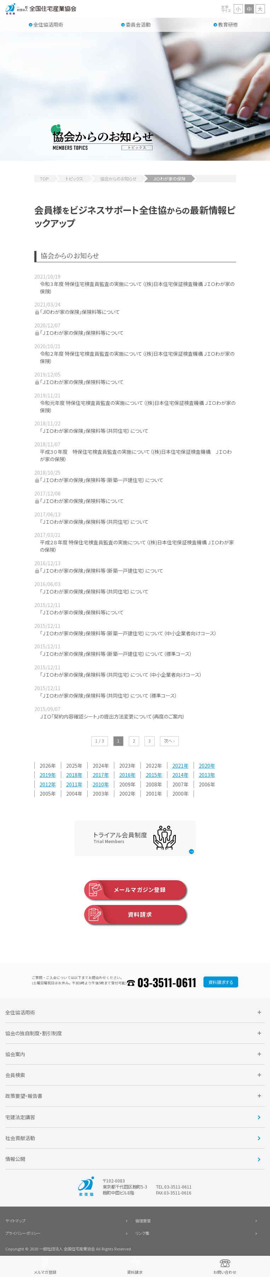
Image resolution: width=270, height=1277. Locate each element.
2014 (178, 774)
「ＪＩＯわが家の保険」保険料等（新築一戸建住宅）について (101, 479)
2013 (204, 774)
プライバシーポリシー (23, 1233)
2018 (71, 774)
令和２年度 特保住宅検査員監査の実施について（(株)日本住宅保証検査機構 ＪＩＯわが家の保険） (137, 357)
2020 (204, 765)
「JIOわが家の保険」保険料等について (80, 311)
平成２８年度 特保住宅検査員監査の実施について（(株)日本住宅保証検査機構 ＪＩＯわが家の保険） (137, 546)
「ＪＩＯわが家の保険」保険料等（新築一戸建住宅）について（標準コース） (116, 653)
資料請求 (118, 914)
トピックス (74, 179)
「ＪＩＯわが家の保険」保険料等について (82, 332)
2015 (151, 774)
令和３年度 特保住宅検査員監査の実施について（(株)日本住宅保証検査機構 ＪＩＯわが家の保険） (137, 287)
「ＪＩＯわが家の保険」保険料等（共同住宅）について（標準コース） (108, 695)
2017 (98, 774)
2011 (71, 784)
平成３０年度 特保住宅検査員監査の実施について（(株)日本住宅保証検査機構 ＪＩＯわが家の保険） (136, 455)
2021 (178, 765)
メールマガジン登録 (125, 889)
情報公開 (15, 1158)
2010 (98, 784)
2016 (125, 774)
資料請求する (220, 982)
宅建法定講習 (20, 1117)
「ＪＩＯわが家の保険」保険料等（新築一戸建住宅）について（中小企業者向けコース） (128, 633)
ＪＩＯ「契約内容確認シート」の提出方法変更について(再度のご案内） (112, 716)
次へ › (169, 741)
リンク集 (142, 1233)
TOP (44, 179)
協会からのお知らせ (118, 179)
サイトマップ (15, 1221)
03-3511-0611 (166, 982)
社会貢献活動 (20, 1137)
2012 (45, 784)
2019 (45, 774)
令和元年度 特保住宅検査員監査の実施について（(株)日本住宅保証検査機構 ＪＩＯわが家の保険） (138, 406)
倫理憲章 (143, 1221)
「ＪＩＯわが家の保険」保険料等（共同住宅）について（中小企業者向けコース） (121, 674)
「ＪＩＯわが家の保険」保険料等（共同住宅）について (94, 430)
